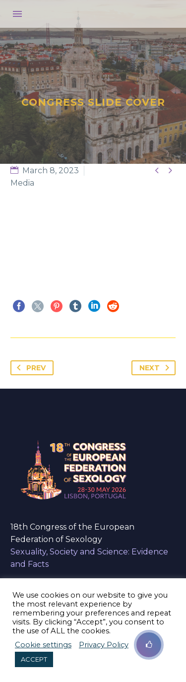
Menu (17, 14)
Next (156, 367)
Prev (29, 367)
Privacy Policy (103, 644)
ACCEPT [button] (34, 659)
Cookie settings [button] (43, 644)
